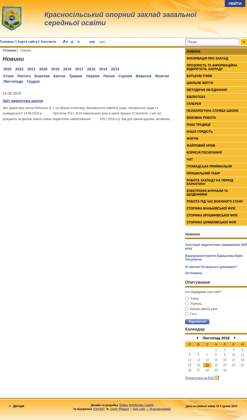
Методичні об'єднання (207, 90)
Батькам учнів (199, 76)
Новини (193, 51)
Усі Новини (193, 273)
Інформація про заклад (207, 58)
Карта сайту (28, 42)
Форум (192, 138)
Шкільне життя (200, 83)
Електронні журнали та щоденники (207, 192)
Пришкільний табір (203, 173)
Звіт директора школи (23, 101)
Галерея (194, 104)
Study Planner (119, 409)
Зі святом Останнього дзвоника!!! (211, 267)
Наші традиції (198, 125)
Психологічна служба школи (212, 111)
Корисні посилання (204, 152)
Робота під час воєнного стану (215, 201)
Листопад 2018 (216, 338)
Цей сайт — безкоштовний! (152, 409)
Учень (192, 298)
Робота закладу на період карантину (210, 182)
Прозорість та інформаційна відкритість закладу (212, 67)
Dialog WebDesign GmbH (136, 405)
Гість (191, 314)
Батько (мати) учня (201, 309)
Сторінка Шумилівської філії (211, 222)
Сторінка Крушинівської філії (212, 215)
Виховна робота (201, 118)
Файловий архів (201, 145)
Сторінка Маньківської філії (211, 208)
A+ (65, 41)
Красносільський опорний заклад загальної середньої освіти (120, 19)
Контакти (48, 42)
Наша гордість (200, 131)
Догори (16, 406)
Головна (7, 42)
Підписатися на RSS (199, 378)
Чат (190, 159)
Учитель (193, 304)
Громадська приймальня (209, 166)
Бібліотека (196, 97)
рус (102, 42)
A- (79, 42)
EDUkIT (99, 409)
